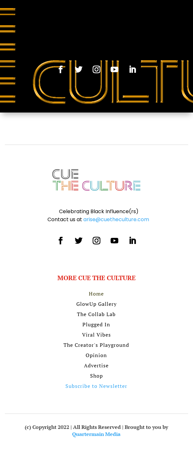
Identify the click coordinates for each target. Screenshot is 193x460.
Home (96, 293)
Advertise (96, 365)
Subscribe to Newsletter (96, 385)
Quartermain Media (96, 434)
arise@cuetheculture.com (116, 219)
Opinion (96, 355)
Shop (96, 375)
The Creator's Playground (96, 344)
